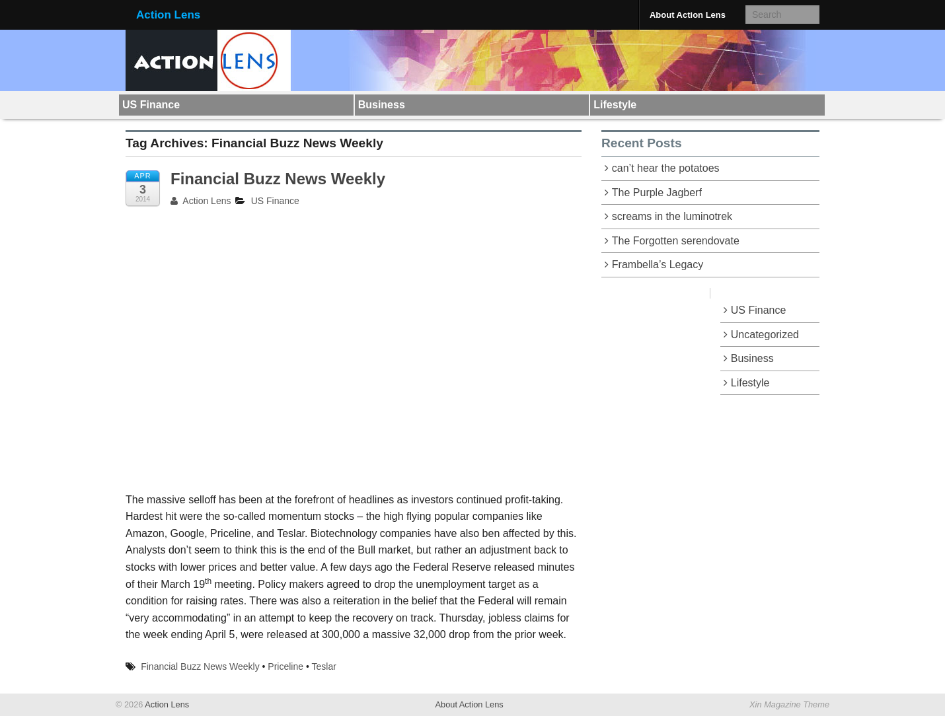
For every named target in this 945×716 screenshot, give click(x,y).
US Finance (151, 104)
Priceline (285, 666)
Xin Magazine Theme (789, 704)
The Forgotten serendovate (675, 240)
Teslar (324, 666)
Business (381, 104)
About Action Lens (688, 15)
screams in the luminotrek (672, 216)
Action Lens (168, 15)
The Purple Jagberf (657, 192)
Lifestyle (614, 104)
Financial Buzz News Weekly (277, 179)
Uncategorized (765, 334)
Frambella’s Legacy (657, 264)
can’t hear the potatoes (666, 168)
